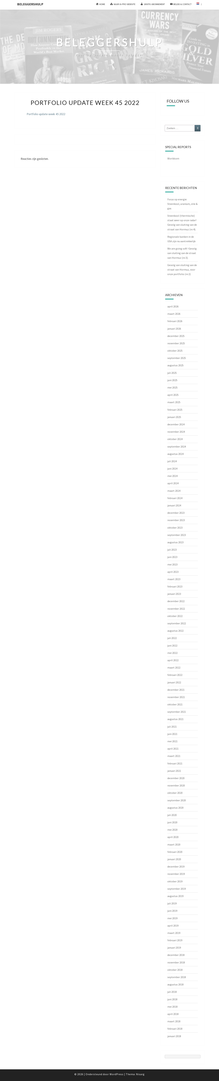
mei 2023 (172, 564)
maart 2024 (173, 490)
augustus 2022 (175, 630)
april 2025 (173, 394)
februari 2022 (174, 675)
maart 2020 (173, 844)
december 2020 (176, 778)
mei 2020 (172, 829)
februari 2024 (174, 498)
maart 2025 (173, 402)
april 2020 (173, 837)
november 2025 (176, 343)
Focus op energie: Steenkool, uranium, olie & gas (182, 204)
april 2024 (173, 483)
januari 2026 (174, 328)
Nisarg (140, 1074)
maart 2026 (173, 313)
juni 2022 (172, 645)
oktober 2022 (175, 616)
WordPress (116, 1074)
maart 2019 (173, 933)
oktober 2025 (175, 350)
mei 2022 (172, 653)
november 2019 (176, 874)
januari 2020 (174, 859)
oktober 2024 (175, 439)
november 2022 (176, 608)
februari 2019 (174, 940)
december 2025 (176, 336)
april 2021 (173, 748)
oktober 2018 (175, 969)
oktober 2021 (175, 704)
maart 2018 (173, 1021)
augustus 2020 (175, 807)
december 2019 (176, 866)
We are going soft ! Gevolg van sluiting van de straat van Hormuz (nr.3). (182, 253)
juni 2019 (172, 910)
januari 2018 (174, 1036)
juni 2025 (172, 380)
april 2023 (173, 571)
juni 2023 (172, 557)
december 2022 (176, 601)
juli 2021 (172, 726)
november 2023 (176, 520)
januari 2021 (174, 770)
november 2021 (176, 697)
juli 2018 (172, 991)
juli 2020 (172, 815)
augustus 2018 (175, 984)
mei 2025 (172, 387)
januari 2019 (174, 947)
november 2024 (176, 431)
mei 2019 (172, 918)
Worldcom (173, 158)
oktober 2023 (175, 527)
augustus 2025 (175, 365)
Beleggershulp (30, 4)
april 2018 (173, 1014)
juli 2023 (172, 549)
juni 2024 (172, 468)
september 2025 (176, 358)
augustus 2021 (175, 719)
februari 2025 (174, 409)
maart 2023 (173, 579)
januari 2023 (174, 593)
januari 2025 (174, 417)
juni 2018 (172, 999)
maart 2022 (173, 667)
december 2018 (176, 955)
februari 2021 (174, 763)
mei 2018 (172, 1006)
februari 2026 (174, 321)
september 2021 (176, 711)
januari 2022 (174, 682)
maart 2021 (173, 756)
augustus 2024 (175, 454)
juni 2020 (172, 822)
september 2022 (176, 623)
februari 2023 (174, 586)
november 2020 (176, 785)
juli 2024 (172, 461)
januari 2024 (174, 505)
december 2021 (176, 689)
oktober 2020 (175, 792)
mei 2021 (172, 741)
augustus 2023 (175, 542)
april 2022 (173, 660)
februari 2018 (174, 1028)
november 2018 (176, 962)
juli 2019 (172, 903)
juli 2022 (172, 638)
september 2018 (176, 977)
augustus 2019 (175, 896)
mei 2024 (172, 476)
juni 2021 (172, 734)
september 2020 (176, 800)
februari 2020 (174, 851)
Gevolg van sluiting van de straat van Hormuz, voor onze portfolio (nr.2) (182, 269)
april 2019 (173, 925)
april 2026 (173, 306)
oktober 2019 (175, 881)
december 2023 (176, 512)
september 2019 (176, 888)
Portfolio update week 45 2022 (46, 114)
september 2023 (176, 535)
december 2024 (176, 424)
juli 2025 (172, 372)
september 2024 (176, 446)
